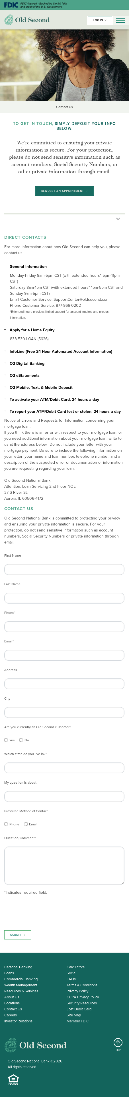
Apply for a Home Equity (32, 330)
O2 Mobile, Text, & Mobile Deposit (41, 388)
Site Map (74, 1015)
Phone (14, 824)
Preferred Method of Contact (26, 811)
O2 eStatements (25, 376)
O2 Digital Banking (27, 364)
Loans (9, 973)
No (26, 740)
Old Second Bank (27, 19)
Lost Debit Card (79, 1009)
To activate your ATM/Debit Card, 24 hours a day (54, 400)
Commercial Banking (21, 979)
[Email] (26, 824)
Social (71, 973)
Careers (10, 1015)
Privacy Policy (77, 991)
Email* (9, 641)
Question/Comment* (20, 838)
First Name (12, 555)
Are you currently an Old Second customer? (37, 727)
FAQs (71, 979)
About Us (11, 997)
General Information (28, 267)
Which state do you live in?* (25, 753)
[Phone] (6, 824)
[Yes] (6, 740)
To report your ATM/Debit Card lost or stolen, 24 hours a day (65, 412)
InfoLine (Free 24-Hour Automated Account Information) (61, 352)
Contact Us (13, 1009)
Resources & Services (21, 991)
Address (10, 669)
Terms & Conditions (82, 985)
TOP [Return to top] (118, 1045)
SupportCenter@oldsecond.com (81, 299)
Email (33, 824)
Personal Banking (18, 967)
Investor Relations (18, 1021)
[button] (100, 20)
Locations (12, 1003)
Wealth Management (20, 985)
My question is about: (20, 782)
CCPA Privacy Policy (83, 997)
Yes (12, 740)
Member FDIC (78, 1021)
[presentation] (47, 911)
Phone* (9, 612)
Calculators (76, 967)
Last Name (12, 584)
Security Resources (82, 1003)
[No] (21, 740)
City (7, 698)
